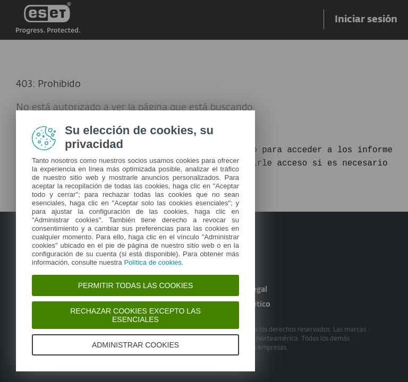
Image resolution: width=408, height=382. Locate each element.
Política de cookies (152, 262)
